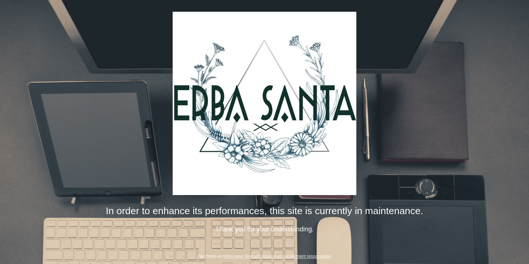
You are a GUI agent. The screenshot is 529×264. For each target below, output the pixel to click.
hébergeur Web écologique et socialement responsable (277, 256)
